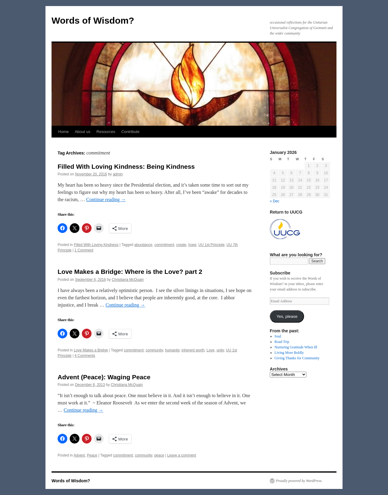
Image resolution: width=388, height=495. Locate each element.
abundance (143, 245)
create (181, 245)
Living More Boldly (289, 352)
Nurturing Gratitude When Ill (296, 347)
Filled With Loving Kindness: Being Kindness (126, 166)
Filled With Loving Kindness (96, 245)
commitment (164, 245)
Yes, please (286, 316)
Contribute (130, 131)
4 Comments (85, 356)
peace (159, 455)
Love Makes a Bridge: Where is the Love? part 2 (130, 271)
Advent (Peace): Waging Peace (104, 377)
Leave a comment (181, 455)
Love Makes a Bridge (91, 350)
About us (82, 131)
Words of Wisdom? (93, 20)
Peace (92, 455)
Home (63, 131)
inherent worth (193, 350)
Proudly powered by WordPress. (299, 481)
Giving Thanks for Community (297, 358)
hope (192, 245)
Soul (278, 336)
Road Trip (282, 342)
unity (220, 350)
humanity (172, 350)
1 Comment (84, 250)
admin (118, 174)
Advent (79, 455)
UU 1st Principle (212, 245)
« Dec (274, 201)
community (154, 350)
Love (210, 350)
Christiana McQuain (128, 279)
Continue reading (106, 199)
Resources (105, 131)
